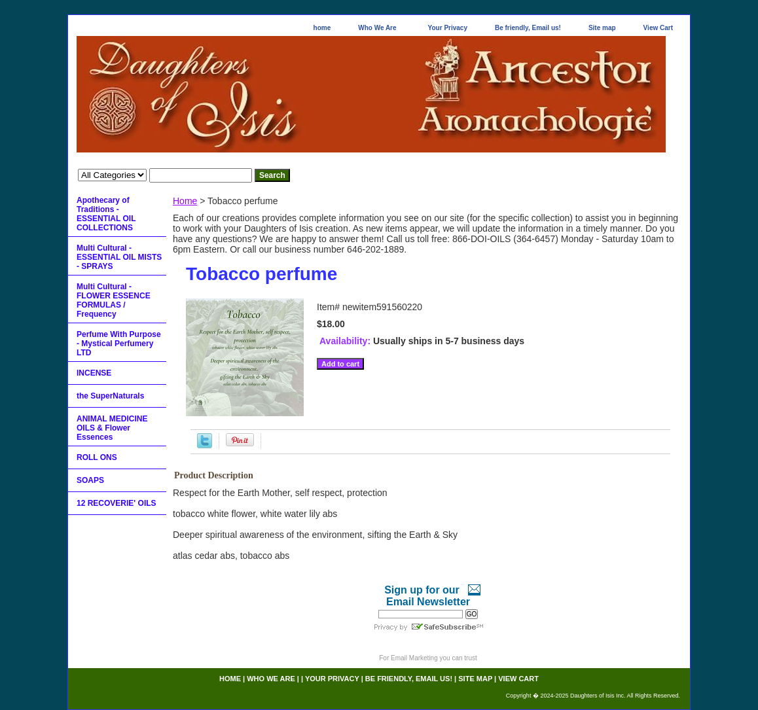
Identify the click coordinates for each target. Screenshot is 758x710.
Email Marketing (414, 658)
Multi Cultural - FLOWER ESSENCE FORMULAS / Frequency (114, 300)
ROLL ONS (97, 457)
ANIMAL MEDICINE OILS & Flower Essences (112, 428)
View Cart (658, 27)
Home (185, 201)
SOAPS (90, 480)
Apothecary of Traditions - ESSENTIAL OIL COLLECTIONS (106, 214)
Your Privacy (447, 27)
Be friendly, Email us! (528, 27)
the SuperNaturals (110, 395)
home (322, 27)
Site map (602, 27)
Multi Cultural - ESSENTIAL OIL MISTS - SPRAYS (119, 257)
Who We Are (377, 27)
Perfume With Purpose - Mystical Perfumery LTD (119, 343)
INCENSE (94, 373)
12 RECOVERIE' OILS (116, 503)
